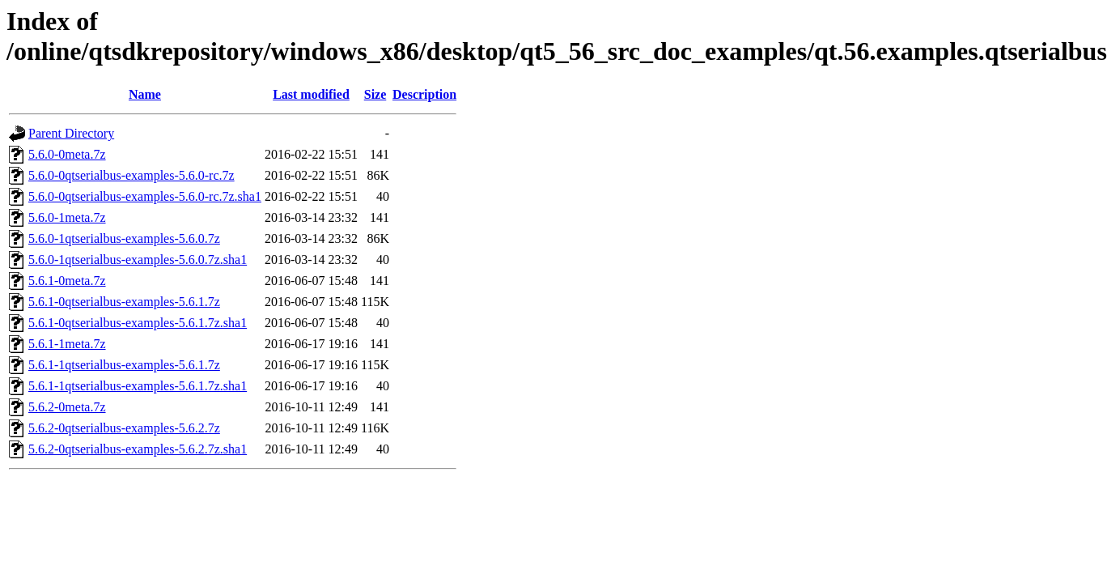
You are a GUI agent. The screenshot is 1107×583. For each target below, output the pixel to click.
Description (424, 94)
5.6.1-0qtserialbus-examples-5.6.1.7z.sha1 (137, 323)
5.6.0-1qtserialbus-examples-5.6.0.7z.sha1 (137, 259)
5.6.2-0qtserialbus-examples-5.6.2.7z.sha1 (137, 449)
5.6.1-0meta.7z (67, 280)
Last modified (311, 94)
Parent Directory (71, 133)
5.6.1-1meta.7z (67, 344)
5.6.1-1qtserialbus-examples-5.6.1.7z (124, 365)
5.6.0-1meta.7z (67, 217)
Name (145, 94)
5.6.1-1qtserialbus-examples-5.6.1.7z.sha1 (137, 386)
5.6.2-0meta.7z (67, 407)
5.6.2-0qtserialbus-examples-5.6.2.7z (124, 428)
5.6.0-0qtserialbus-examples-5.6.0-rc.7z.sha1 (144, 196)
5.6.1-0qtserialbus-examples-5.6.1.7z (124, 302)
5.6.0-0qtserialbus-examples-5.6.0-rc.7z (131, 175)
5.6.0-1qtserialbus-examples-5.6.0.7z (124, 238)
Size (375, 94)
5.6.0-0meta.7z (67, 154)
